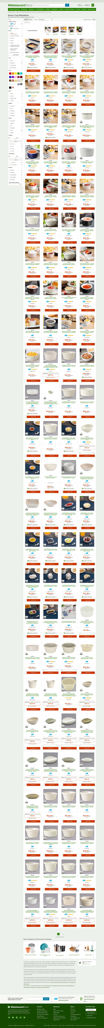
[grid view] (26, 19)
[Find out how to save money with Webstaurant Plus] (32, 59)
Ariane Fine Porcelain (52, 985)
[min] (12, 139)
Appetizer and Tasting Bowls (30, 954)
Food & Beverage (40, 9)
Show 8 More (16, 54)
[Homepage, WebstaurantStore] (20, 5)
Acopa (46, 985)
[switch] (93, 19)
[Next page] (64, 934)
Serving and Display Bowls (74, 954)
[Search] (21, 184)
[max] (19, 139)
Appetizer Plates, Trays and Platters (45, 955)
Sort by (35, 19)
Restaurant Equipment (14, 9)
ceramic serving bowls (55, 982)
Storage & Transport (69, 9)
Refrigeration (24, 9)
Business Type (91, 9)
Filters (10, 19)
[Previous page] (56, 934)
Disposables (54, 9)
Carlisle (66, 985)
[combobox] (50, 5)
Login (48, 487)
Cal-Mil (62, 985)
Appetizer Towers (88, 954)
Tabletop (48, 9)
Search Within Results (14, 182)
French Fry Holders (59, 955)
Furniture (61, 9)
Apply (16, 141)
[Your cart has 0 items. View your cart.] (94, 5)
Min (9, 137)
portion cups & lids (64, 982)
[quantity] (26, 71)
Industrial (84, 9)
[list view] (30, 19)
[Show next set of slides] (95, 950)
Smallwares (31, 9)
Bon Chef (59, 985)
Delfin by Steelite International (43, 987)
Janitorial (78, 9)
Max (17, 137)
